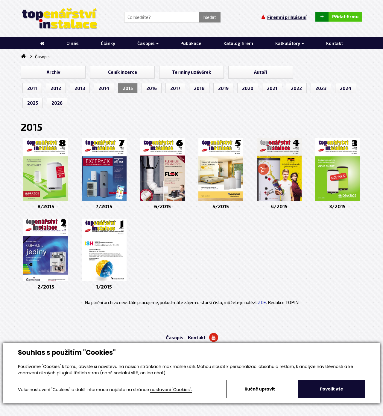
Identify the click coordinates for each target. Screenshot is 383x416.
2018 (199, 88)
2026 (57, 103)
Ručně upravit (259, 389)
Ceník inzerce (122, 72)
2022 (296, 88)
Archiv (53, 72)
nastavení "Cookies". (171, 390)
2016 (151, 88)
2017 (175, 88)
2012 (56, 88)
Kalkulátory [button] (289, 43)
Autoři (260, 72)
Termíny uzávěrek (191, 72)
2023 (320, 88)
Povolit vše (331, 389)
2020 (247, 88)
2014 (103, 88)
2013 (80, 88)
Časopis (174, 337)
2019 (223, 88)
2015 (128, 88)
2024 (345, 88)
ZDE (262, 302)
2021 (272, 88)
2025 (32, 103)
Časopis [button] (148, 43)
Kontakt (197, 337)
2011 (32, 88)
